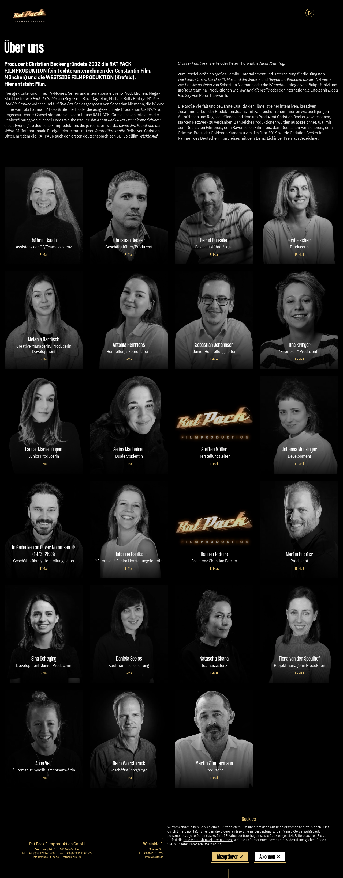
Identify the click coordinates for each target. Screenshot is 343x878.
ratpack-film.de (72, 857)
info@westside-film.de (159, 857)
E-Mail (43, 254)
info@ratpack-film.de (46, 857)
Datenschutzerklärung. (205, 844)
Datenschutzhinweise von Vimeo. (208, 840)
